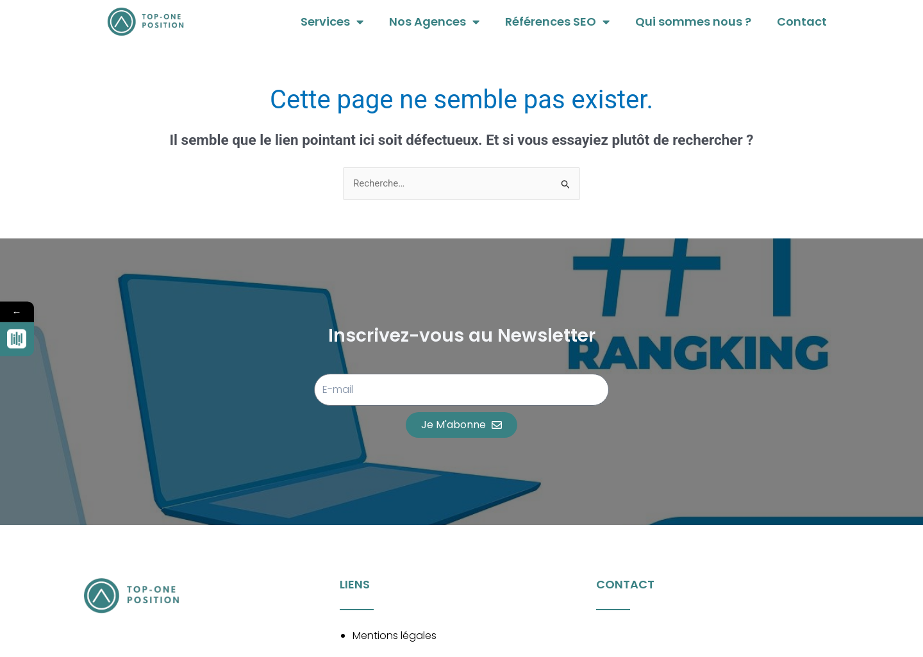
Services (332, 22)
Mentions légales (395, 635)
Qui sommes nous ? (693, 21)
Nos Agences (434, 22)
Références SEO (557, 22)
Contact (802, 21)
